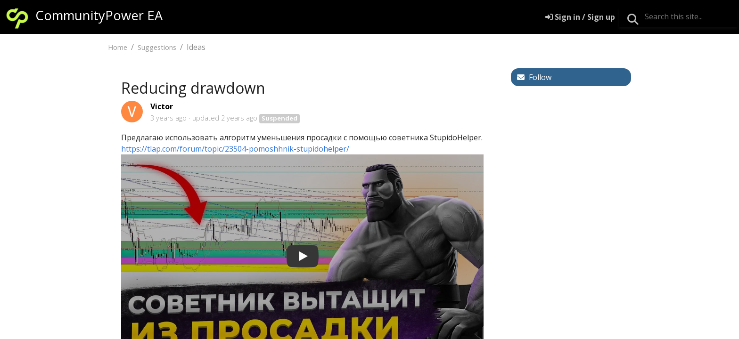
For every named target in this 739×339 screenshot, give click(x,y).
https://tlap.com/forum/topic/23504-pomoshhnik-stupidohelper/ (235, 149)
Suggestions (157, 47)
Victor (161, 106)
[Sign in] (580, 17)
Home (117, 47)
